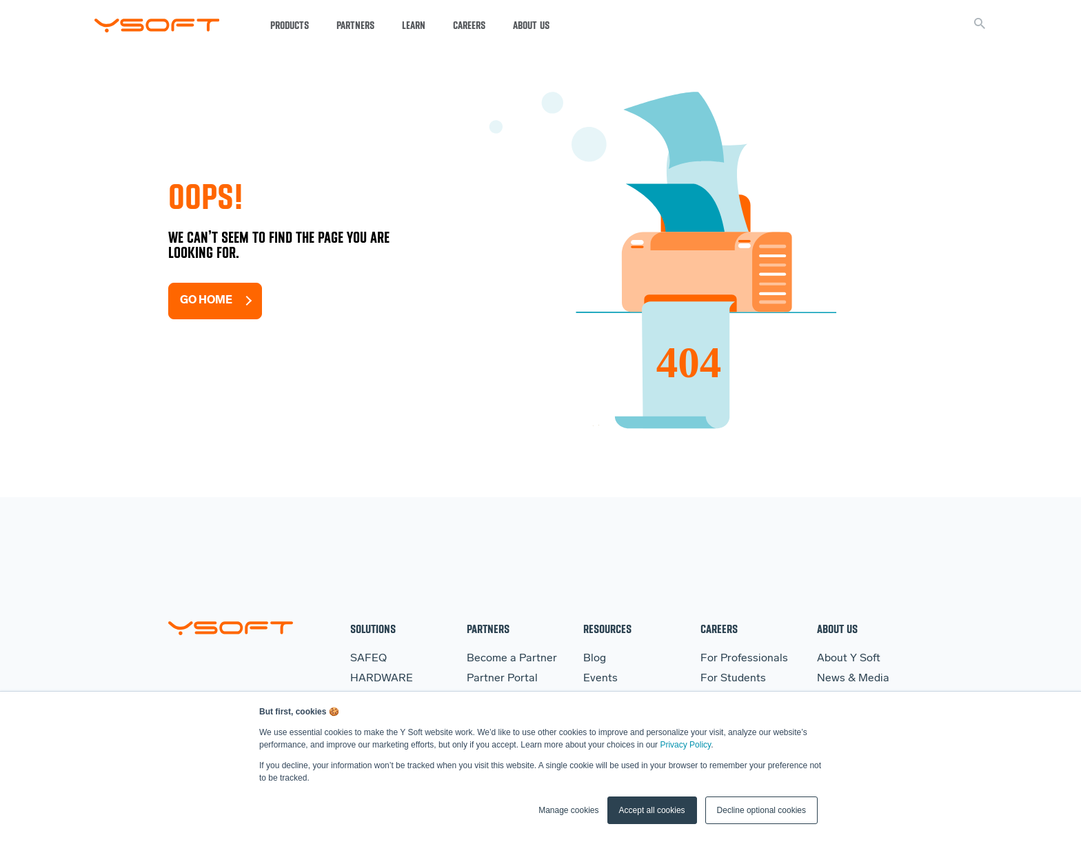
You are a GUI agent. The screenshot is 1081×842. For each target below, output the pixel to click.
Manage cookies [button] (568, 810)
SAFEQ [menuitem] (368, 658)
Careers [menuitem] (719, 628)
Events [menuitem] (600, 678)
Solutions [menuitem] (373, 628)
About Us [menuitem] (837, 628)
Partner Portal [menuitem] (502, 678)
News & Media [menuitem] (853, 678)
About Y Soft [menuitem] (848, 658)
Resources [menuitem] (607, 628)
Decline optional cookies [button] (761, 810)
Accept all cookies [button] (652, 810)
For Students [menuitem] (733, 678)
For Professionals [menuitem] (744, 658)
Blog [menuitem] (594, 658)
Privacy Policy (685, 745)
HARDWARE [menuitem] (381, 678)
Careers (469, 25)
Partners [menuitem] (488, 628)
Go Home (206, 300)
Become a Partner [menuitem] (512, 658)
